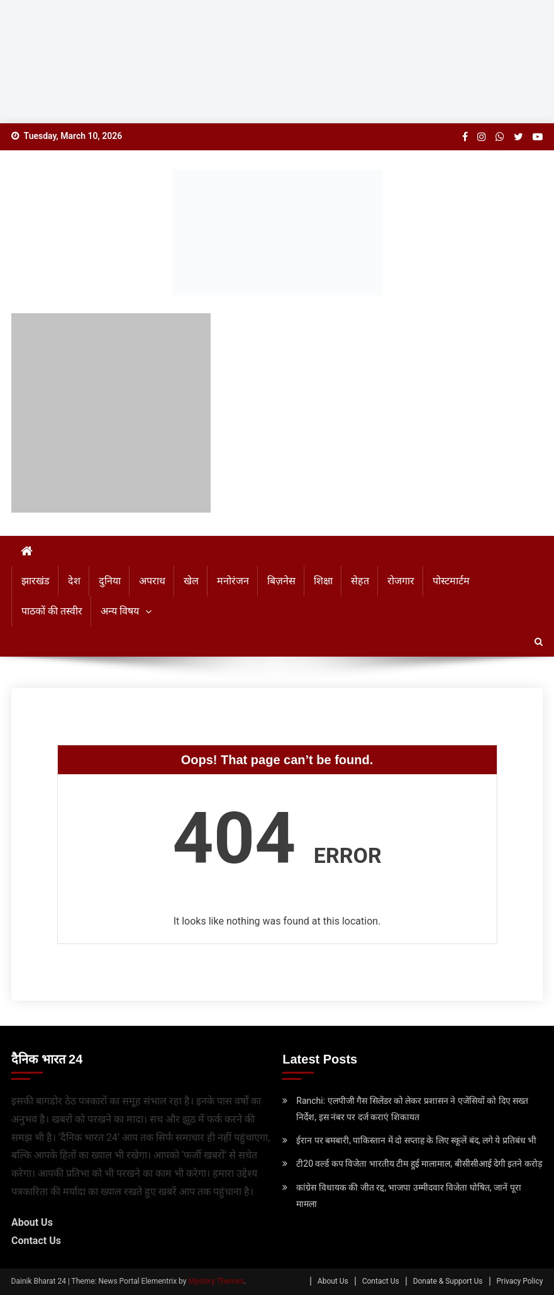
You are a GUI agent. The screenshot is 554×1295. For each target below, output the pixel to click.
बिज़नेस (281, 581)
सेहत (360, 581)
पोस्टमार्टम (451, 581)
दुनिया (110, 581)
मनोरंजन (233, 581)
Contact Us (36, 1241)
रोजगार (400, 581)
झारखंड (35, 581)
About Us (32, 1222)
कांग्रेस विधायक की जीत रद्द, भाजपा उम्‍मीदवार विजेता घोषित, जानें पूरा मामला (408, 1195)
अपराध (152, 581)
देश (74, 581)
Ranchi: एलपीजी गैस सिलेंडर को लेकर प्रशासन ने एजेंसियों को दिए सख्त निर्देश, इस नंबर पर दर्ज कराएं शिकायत (412, 1109)
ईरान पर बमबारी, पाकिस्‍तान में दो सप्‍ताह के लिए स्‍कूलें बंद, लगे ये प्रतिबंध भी (416, 1140)
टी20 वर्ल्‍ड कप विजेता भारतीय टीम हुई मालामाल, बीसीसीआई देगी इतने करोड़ (419, 1164)
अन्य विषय (120, 611)
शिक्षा (323, 581)
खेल (191, 581)
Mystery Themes (215, 1281)
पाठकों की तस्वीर (51, 611)
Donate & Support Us (448, 1281)
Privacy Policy (520, 1281)
